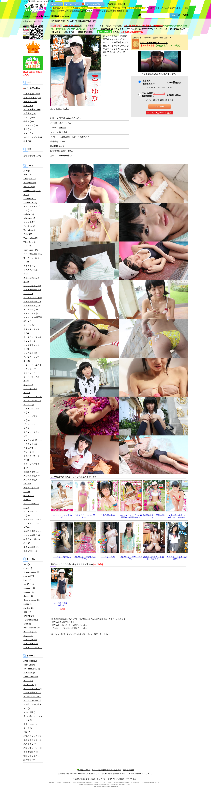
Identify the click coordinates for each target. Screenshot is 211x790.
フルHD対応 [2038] (31, 94)
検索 (139, 15)
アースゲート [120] (31, 305)
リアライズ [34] (30, 444)
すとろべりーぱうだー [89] (32, 260)
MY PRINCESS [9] (31, 669)
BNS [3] (26, 564)
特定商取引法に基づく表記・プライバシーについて (94, 779)
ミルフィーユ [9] (30, 643)
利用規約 (120, 779)
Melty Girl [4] (29, 665)
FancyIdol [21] (29, 179)
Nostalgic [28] (29, 222)
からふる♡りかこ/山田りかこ (85, 516)
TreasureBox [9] (30, 238)
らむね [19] (28, 293)
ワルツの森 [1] (29, 448)
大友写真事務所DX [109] (30, 482)
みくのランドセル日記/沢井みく (177, 558)
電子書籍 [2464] (30, 101)
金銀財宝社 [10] (30, 551)
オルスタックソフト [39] (31, 331)
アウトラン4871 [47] (32, 297)
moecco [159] (29, 588)
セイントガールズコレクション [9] (32, 367)
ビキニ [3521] (29, 117)
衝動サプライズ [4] (31, 756)
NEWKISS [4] (29, 673)
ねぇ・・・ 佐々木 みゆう (62, 516)
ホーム (26, 16)
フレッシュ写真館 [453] (30, 418)
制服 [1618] (28, 105)
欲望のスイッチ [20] (32, 736)
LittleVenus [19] (30, 202)
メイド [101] (28, 133)
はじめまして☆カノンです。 (131, 558)
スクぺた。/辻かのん (62, 557)
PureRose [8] (29, 226)
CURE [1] (27, 568)
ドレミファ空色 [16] (32, 400)
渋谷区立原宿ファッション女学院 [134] (32, 533)
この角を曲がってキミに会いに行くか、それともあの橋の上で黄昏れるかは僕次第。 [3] (32, 700)
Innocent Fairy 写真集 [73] (32, 192)
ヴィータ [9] (28, 452)
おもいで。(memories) (142, 29)
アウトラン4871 (123, 29)
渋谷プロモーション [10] (31, 505)
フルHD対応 (64, 137)
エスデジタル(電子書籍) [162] (32, 319)
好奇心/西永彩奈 (108, 515)
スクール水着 (37, 16)
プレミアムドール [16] (30, 426)
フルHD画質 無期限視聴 (153, 94)
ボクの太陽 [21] (30, 712)
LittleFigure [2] (29, 198)
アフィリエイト (131, 779)
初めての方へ (87, 11)
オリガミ (56, 32)
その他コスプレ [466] (32, 137)
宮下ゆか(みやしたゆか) (69, 118)
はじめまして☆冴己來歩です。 (85, 558)
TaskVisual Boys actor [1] (30, 622)
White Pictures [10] (31, 628)
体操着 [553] (28, 121)
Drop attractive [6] (31, 572)
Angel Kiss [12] (30, 661)
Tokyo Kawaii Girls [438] (29, 232)
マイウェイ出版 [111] (32, 440)
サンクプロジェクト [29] (31, 347)
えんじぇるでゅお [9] (32, 688)
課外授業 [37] (29, 760)
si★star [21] (28, 608)
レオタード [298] (30, 125)
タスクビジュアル (178, 29)
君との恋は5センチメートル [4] (32, 718)
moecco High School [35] (29, 594)
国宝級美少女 (107, 29)
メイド (88, 137)
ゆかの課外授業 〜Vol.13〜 (62, 604)
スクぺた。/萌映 (108, 557)
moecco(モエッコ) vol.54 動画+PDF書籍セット (131, 516)
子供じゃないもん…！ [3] (30, 726)
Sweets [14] (28, 616)
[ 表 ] (59, 108)
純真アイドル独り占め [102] (32, 541)
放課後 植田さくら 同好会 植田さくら (153, 558)
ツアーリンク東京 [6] (32, 396)
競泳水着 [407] (29, 113)
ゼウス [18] (28, 385)
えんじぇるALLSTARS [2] (29, 683)
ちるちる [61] (29, 266)
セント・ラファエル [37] (31, 379)
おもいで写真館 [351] (32, 254)
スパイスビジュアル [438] (31, 359)
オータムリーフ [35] (32, 337)
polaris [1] (27, 604)
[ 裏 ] (66, 108)
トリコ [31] (28, 636)
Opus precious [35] (31, 600)
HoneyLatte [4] (29, 183)
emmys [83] (28, 576)
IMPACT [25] (29, 186)
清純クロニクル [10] (32, 740)
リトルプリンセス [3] (32, 647)
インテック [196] (30, 309)
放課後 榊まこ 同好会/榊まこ (153, 516)
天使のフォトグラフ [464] (31, 490)
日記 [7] (26, 732)
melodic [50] (28, 214)
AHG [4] (27, 171)
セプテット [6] (29, 373)
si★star (62, 127)
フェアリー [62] (30, 639)
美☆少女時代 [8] (30, 752)
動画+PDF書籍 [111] (32, 97)
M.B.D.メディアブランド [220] (32, 208)
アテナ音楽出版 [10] (32, 301)
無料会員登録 (122, 11)
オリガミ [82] (29, 325)
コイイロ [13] (29, 341)
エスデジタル (161, 29)
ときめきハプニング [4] (31, 272)
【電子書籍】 (69, 32)
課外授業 (63, 132)
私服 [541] (27, 141)
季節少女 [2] (28, 495)
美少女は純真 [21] (31, 547)
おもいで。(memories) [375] (30, 248)
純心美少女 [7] (29, 744)
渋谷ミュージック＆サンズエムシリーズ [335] (32, 523)
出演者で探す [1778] (32, 156)
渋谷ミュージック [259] (30, 513)
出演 (54, 118)
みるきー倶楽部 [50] (32, 289)
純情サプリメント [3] (32, 748)
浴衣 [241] (27, 129)
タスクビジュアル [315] (30, 391)
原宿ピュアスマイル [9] (31, 466)
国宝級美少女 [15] (31, 472)
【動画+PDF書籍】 (85, 32)
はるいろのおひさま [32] (31, 280)
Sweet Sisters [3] (30, 677)
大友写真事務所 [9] (31, 476)
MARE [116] (28, 584)
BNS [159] (28, 175)
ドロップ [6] (28, 404)
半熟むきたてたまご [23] (31, 458)
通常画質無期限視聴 (149, 82)
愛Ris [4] (27, 499)
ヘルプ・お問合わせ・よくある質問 (106, 770)
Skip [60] (27, 612)
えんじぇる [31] (30, 632)
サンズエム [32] (30, 353)
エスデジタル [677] (31, 313)
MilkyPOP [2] (29, 218)
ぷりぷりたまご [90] (32, 286)
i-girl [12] (27, 580)
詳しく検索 (183, 15)
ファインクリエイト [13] (31, 410)
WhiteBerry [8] (29, 242)
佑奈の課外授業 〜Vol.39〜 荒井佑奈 (176, 516)
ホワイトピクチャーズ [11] (32, 434)
